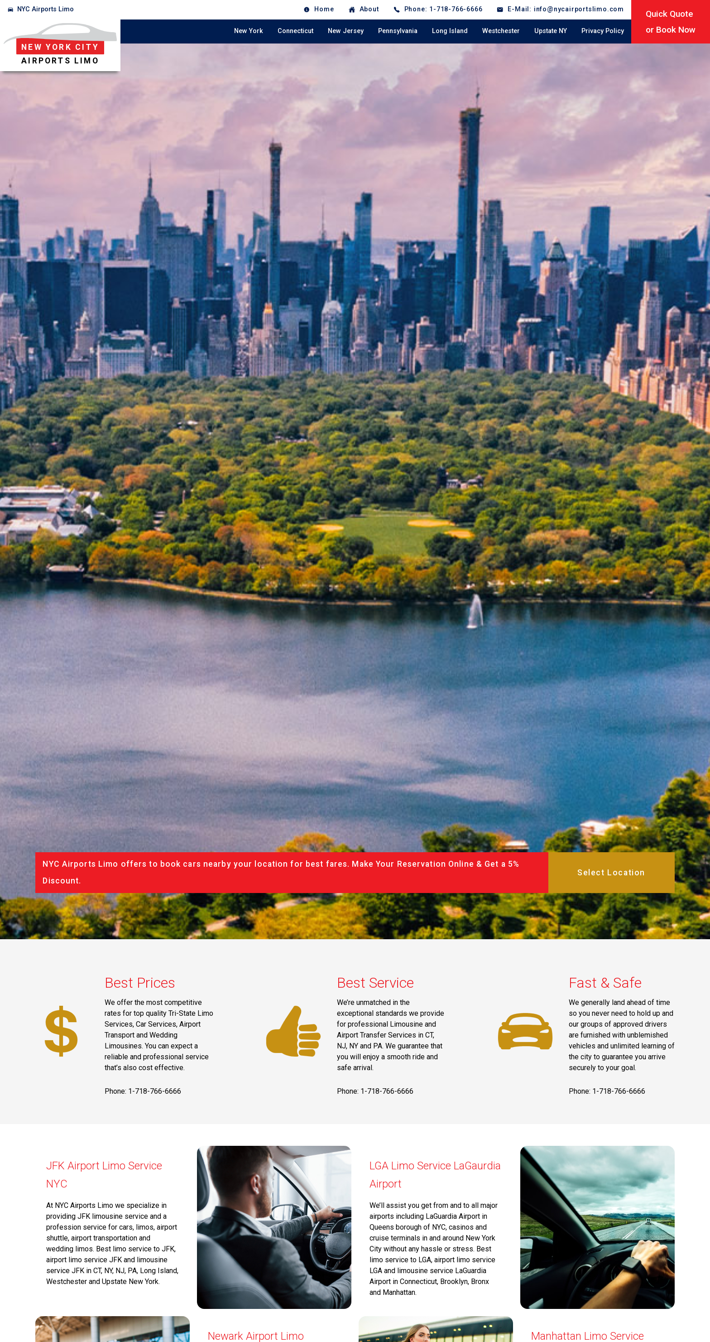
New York (248, 31)
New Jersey (346, 31)
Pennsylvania (397, 31)
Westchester (501, 31)
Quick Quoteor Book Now (671, 22)
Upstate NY (550, 31)
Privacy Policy (602, 31)
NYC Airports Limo (45, 9)
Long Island (450, 31)
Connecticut (295, 31)
